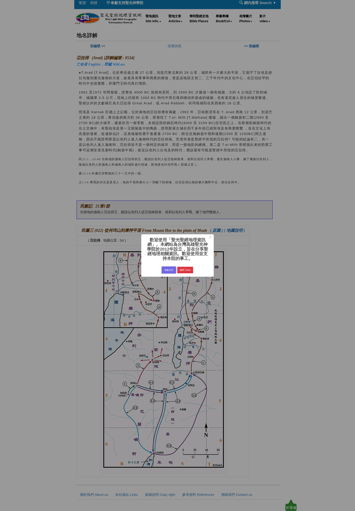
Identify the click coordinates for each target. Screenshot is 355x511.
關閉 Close (185, 270)
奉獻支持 (168, 270)
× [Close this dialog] (210, 237)
